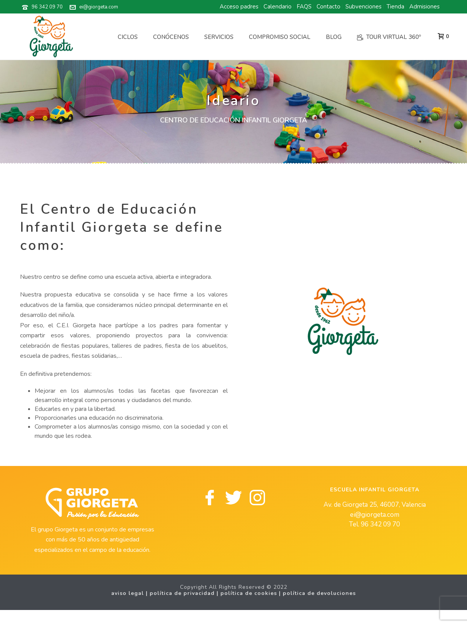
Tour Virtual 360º (389, 37)
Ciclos (128, 37)
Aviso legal (127, 593)
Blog (334, 37)
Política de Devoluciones (319, 593)
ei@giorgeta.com (98, 6)
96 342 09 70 (47, 6)
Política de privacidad (182, 593)
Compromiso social (279, 37)
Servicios (218, 37)
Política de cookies (248, 593)
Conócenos (171, 37)
